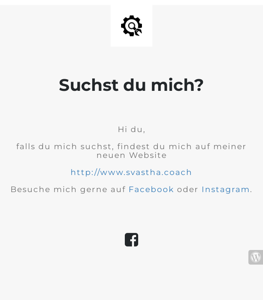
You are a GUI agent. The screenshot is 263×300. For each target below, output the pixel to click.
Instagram (226, 189)
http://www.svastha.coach (131, 172)
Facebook (151, 189)
